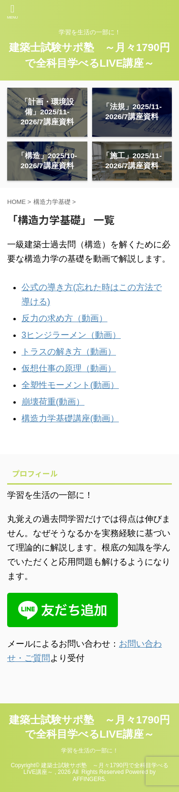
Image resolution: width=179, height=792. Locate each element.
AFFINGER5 (89, 779)
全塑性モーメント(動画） (70, 385)
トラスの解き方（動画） (68, 351)
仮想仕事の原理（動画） (68, 368)
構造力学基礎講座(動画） (70, 418)
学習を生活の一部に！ (89, 750)
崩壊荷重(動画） (52, 401)
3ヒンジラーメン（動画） (71, 335)
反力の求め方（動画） (64, 318)
